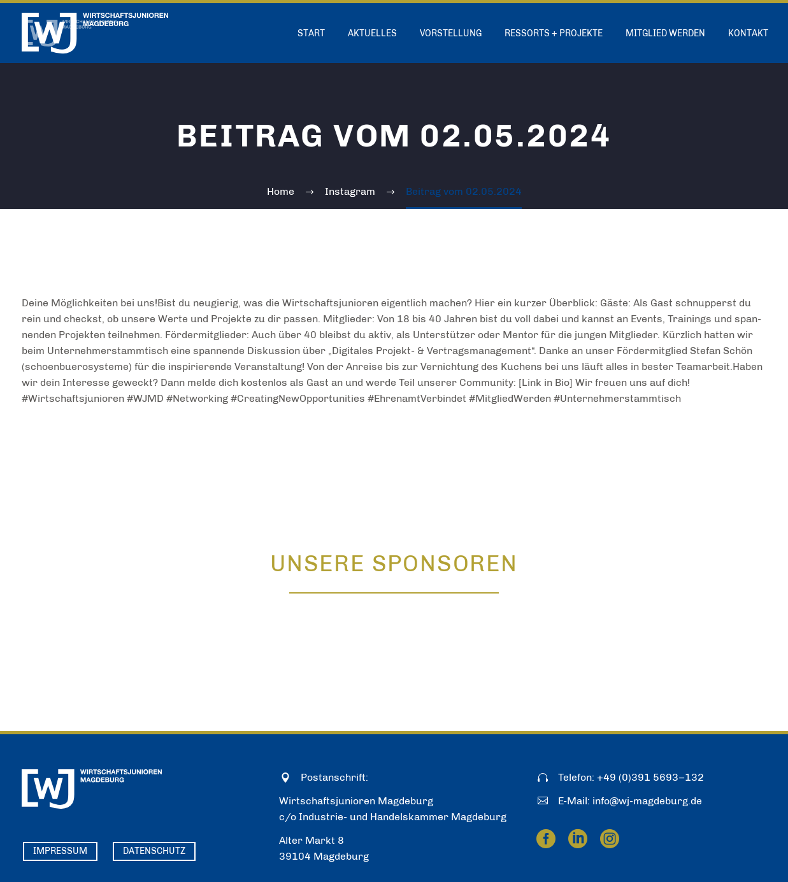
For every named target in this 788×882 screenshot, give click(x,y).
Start (311, 33)
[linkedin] (577, 838)
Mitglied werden (665, 33)
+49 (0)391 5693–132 (650, 777)
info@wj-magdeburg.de (647, 801)
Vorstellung (451, 33)
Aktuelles (372, 33)
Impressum (60, 851)
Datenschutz (154, 851)
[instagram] (609, 838)
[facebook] (545, 838)
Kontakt (748, 33)
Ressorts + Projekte (554, 33)
